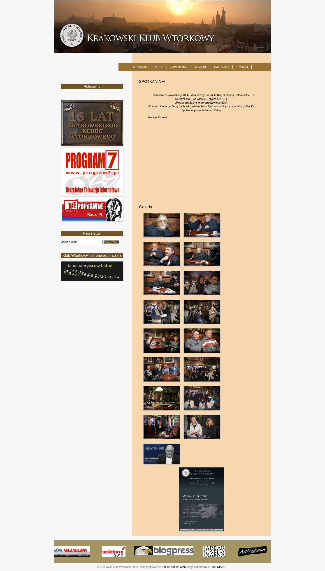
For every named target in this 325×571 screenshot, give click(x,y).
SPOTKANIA (141, 67)
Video (159, 67)
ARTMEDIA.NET (218, 567)
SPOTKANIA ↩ (152, 81)
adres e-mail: (69, 242)
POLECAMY (221, 67)
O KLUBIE (201, 67)
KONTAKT (242, 67)
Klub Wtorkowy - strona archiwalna (92, 255)
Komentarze (179, 67)
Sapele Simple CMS (174, 567)
